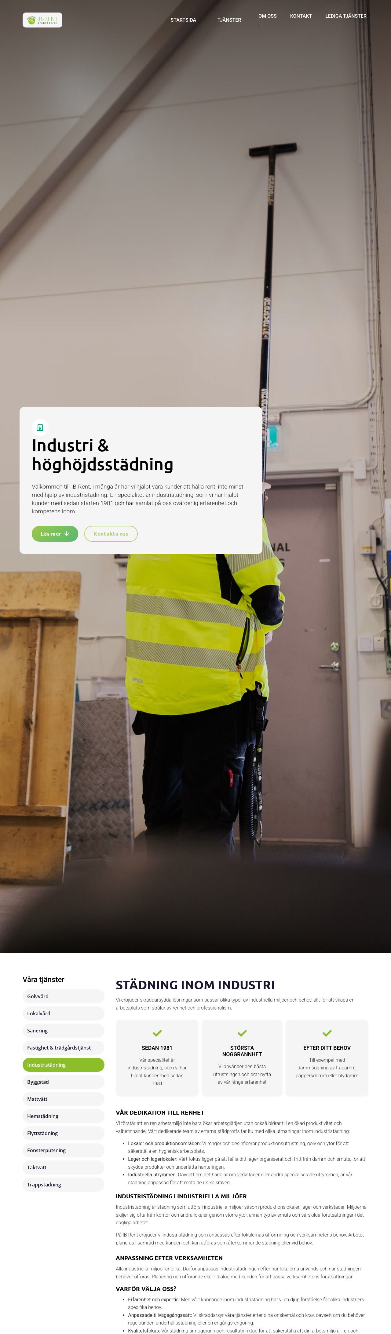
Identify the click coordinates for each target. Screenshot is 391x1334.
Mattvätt (37, 1099)
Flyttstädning (42, 1133)
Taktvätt (36, 1167)
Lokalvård (38, 1013)
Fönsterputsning (46, 1150)
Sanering (37, 1030)
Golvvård (38, 996)
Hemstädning (42, 1116)
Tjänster (229, 20)
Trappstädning (44, 1184)
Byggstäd (38, 1082)
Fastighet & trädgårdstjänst (59, 1047)
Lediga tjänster (346, 16)
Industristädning (46, 1064)
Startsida (183, 20)
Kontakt (301, 16)
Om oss (267, 16)
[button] (312, 27)
